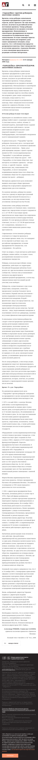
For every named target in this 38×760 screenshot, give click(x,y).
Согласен (10, 755)
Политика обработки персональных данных (15, 708)
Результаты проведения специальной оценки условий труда (18, 711)
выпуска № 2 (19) (16, 60)
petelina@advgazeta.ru (8, 669)
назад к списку (11, 643)
